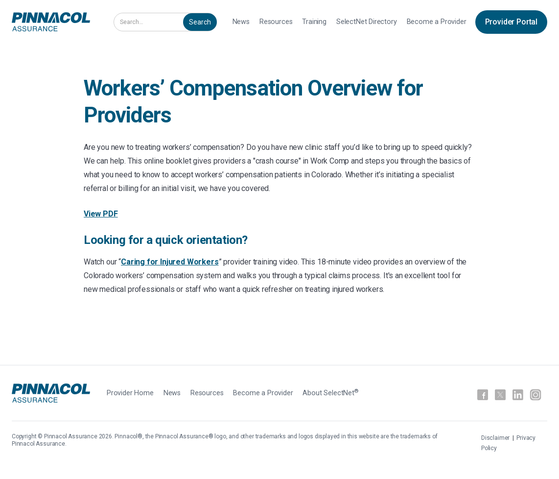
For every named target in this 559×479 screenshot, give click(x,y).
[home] (51, 21)
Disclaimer (496, 437)
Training (314, 22)
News (241, 22)
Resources (275, 22)
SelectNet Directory (366, 22)
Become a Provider (436, 22)
